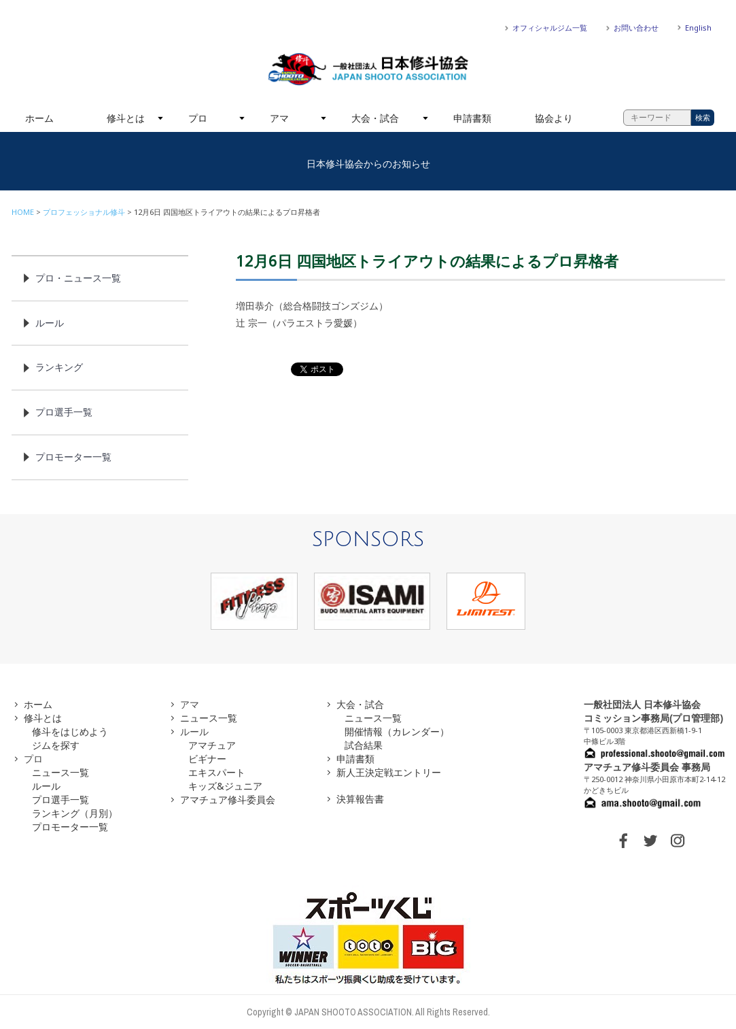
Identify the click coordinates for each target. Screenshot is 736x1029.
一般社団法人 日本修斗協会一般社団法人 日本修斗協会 (368, 69)
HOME (23, 212)
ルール (49, 322)
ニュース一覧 (60, 772)
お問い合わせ (636, 27)
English (698, 27)
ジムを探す (56, 745)
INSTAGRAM (677, 840)
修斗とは (126, 118)
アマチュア (212, 745)
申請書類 (472, 118)
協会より (554, 118)
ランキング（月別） (75, 813)
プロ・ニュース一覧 (78, 277)
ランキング (59, 366)
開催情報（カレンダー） (397, 731)
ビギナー (207, 758)
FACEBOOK (623, 840)
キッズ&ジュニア (225, 785)
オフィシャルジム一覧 (549, 27)
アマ (279, 118)
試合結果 (364, 745)
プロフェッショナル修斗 (84, 212)
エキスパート (216, 772)
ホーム (39, 118)
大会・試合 (375, 118)
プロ (197, 118)
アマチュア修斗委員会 (227, 799)
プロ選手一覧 (63, 411)
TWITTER (650, 840)
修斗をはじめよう (70, 731)
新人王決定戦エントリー (388, 772)
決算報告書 (360, 798)
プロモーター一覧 (73, 456)
